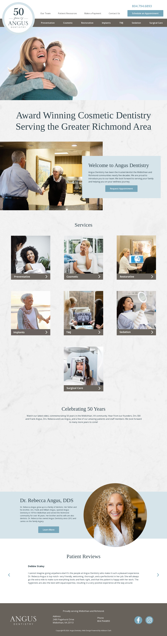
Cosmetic (68, 22)
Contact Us (114, 13)
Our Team (45, 13)
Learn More (48, 529)
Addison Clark (106, 630)
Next (157, 575)
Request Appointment (121, 188)
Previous (9, 575)
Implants (106, 22)
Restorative (87, 22)
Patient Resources (67, 13)
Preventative (48, 22)
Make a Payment (92, 13)
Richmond (99, 611)
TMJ (121, 22)
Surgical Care (156, 22)
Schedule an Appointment (145, 13)
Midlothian (84, 611)
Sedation (136, 22)
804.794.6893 (142, 6)
